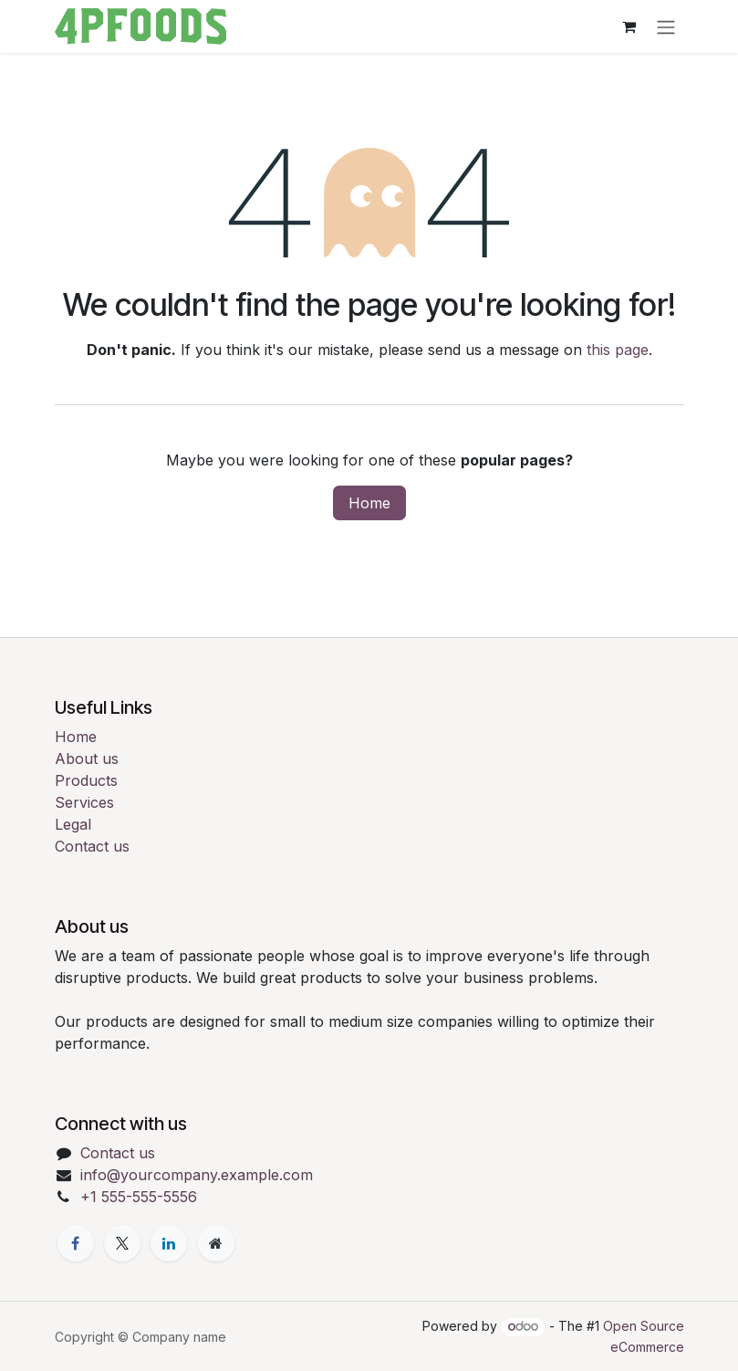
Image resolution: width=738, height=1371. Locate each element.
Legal (73, 824)
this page (618, 349)
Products (86, 780)
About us (87, 758)
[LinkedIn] (169, 1243)
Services (84, 802)
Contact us (92, 846)
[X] (122, 1243)
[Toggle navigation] (666, 26)
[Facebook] (75, 1243)
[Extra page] (216, 1243)
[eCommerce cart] (629, 26)
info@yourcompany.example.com (196, 1175)
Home (369, 503)
